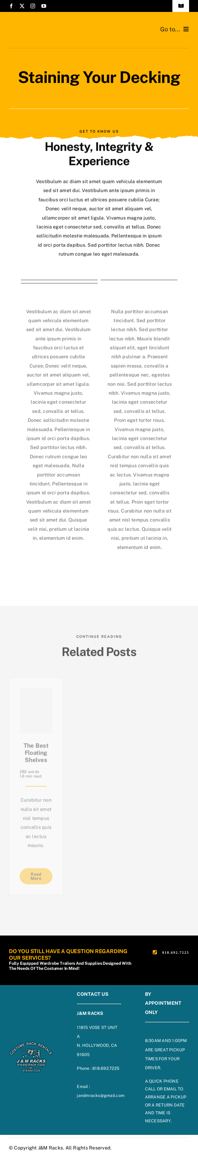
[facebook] (11, 6)
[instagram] (32, 6)
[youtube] (43, 6)
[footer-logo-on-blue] (31, 1043)
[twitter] (22, 6)
